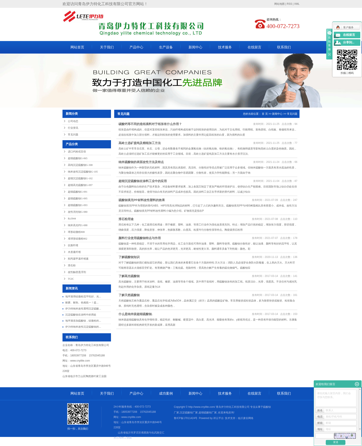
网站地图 (279, 3)
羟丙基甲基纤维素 (78, 258)
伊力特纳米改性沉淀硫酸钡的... (83, 326)
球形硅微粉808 (76, 231)
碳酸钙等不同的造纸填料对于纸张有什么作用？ (150, 124)
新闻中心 (195, 47)
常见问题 (73, 134)
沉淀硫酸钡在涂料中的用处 (80, 314)
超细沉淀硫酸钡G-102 (80, 178)
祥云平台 (218, 418)
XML (297, 3)
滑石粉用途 (126, 219)
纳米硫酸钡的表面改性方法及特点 (141, 162)
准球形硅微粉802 (77, 238)
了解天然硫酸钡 (129, 295)
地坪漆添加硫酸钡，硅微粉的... (83, 320)
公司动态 (73, 121)
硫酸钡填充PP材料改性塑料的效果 (142, 200)
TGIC (71, 278)
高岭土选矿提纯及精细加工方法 (140, 143)
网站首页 (77, 47)
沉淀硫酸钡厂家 (189, 412)
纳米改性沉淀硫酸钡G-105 (83, 171)
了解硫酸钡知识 (129, 257)
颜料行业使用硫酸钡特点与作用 (140, 238)
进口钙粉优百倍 (77, 151)
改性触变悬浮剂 (77, 272)
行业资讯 (73, 127)
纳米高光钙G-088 (77, 225)
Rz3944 (72, 218)
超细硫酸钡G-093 (77, 205)
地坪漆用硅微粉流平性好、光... (83, 296)
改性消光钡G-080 (77, 211)
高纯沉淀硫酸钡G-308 (80, 165)
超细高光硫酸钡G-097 (80, 185)
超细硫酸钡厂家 (208, 412)
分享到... (348, 42)
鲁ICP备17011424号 (185, 418)
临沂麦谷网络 (245, 418)
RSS (289, 3)
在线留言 (254, 47)
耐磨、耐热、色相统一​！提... (81, 302)
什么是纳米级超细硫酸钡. (136, 314)
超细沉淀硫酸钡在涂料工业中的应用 (143, 181)
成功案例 (166, 393)
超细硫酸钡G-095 (77, 198)
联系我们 (284, 47)
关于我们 (107, 47)
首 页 (265, 113)
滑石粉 (72, 265)
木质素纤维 (74, 252)
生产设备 (166, 47)
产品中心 (136, 47)
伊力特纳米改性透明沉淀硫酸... (83, 308)
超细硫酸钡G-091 (77, 191)
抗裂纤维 (73, 245)
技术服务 (225, 47)
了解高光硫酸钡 (129, 276)
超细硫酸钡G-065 (77, 158)
